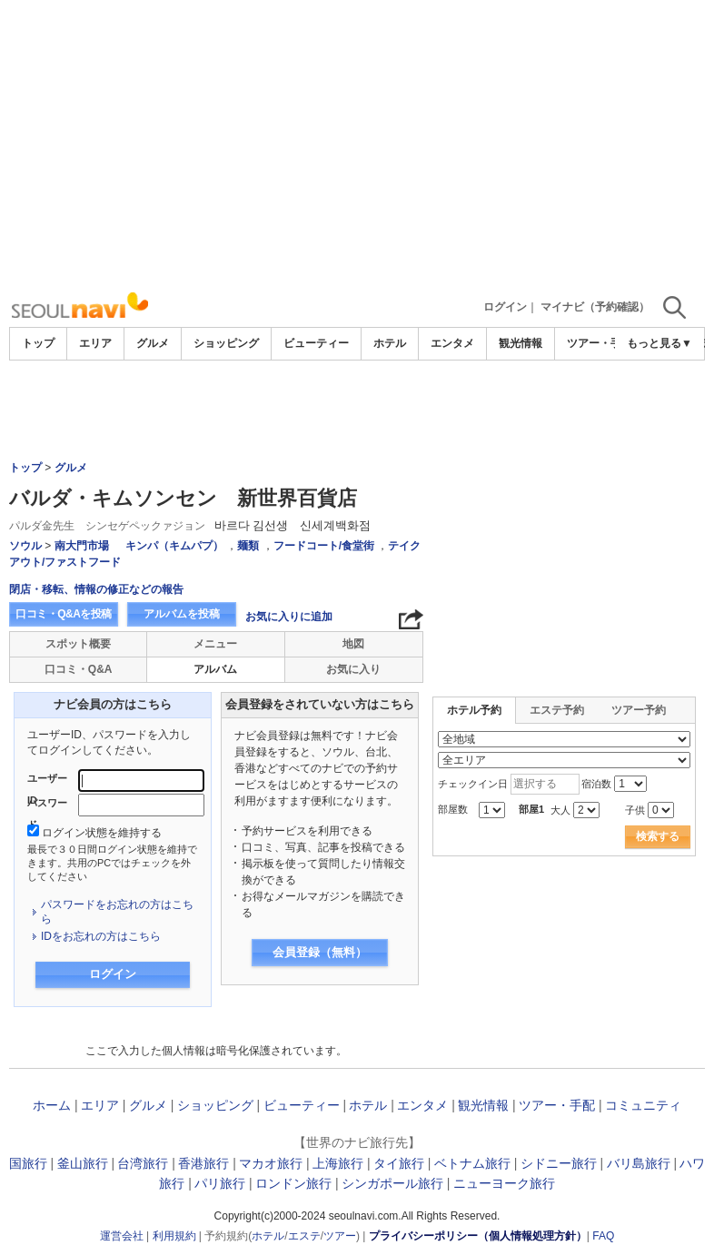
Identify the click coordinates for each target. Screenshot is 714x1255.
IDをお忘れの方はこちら (101, 936)
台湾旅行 (142, 1163)
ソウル (25, 545)
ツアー (339, 1236)
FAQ (603, 1236)
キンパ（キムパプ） (174, 545)
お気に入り (353, 669)
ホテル (389, 343)
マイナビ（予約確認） (595, 307)
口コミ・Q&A (79, 669)
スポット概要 (78, 643)
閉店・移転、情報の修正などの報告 (96, 589)
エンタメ (452, 343)
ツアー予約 (638, 710)
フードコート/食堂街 (323, 545)
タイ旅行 (398, 1163)
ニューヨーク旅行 (504, 1183)
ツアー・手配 (599, 343)
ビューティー (316, 343)
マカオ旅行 (270, 1163)
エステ (304, 1236)
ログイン (505, 307)
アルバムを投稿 (182, 614)
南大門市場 (82, 545)
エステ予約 (557, 710)
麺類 (248, 545)
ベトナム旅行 (472, 1163)
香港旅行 (203, 1163)
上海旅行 (337, 1163)
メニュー (215, 643)
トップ (38, 343)
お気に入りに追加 (288, 616)
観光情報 (520, 343)
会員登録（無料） (320, 952)
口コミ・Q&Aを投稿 (63, 614)
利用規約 (174, 1236)
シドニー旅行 (559, 1163)
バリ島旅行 (638, 1163)
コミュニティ (643, 1105)
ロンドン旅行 (293, 1183)
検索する (657, 836)
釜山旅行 (82, 1163)
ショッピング (226, 343)
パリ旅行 (219, 1183)
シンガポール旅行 (392, 1183)
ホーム (52, 1105)
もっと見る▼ (659, 343)
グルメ (152, 343)
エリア (95, 343)
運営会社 (122, 1236)
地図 (353, 643)
